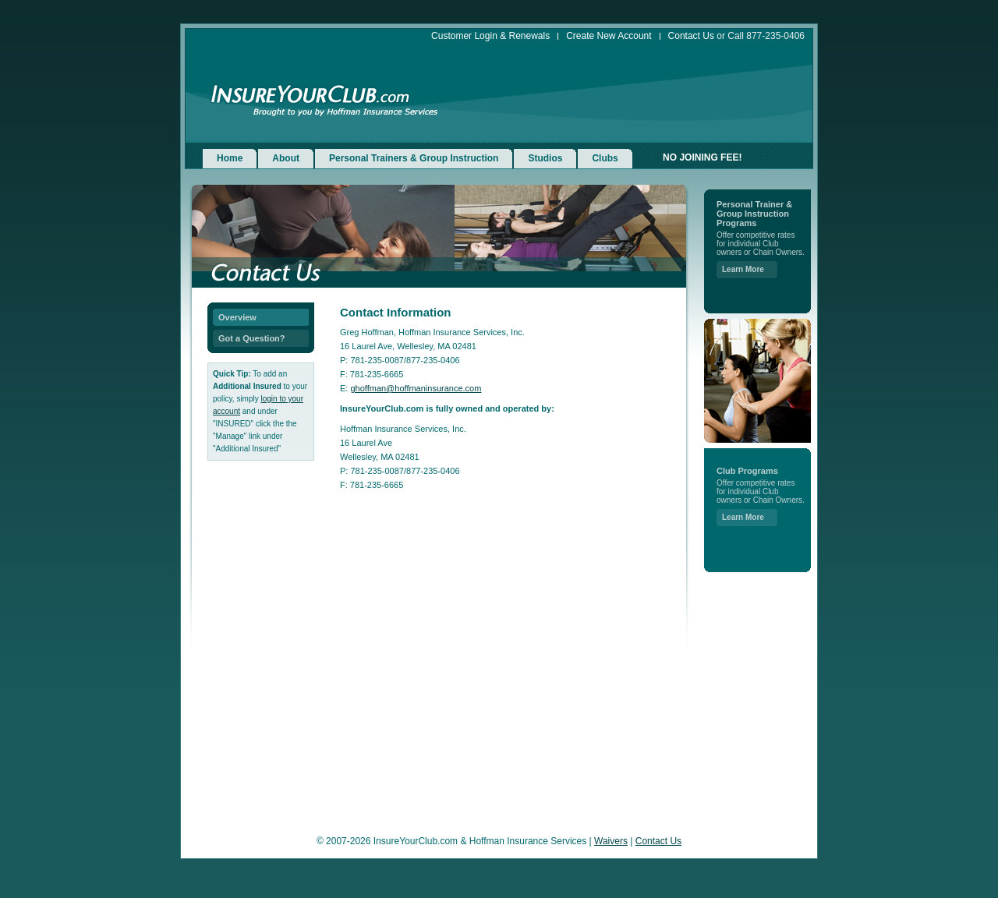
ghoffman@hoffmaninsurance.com (415, 388)
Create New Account (608, 36)
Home (229, 158)
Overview (237, 317)
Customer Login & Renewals (490, 36)
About (285, 158)
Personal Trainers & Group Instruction (413, 158)
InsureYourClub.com (310, 94)
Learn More (743, 269)
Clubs (605, 158)
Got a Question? (251, 338)
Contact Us (691, 36)
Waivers (611, 841)
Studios (545, 158)
